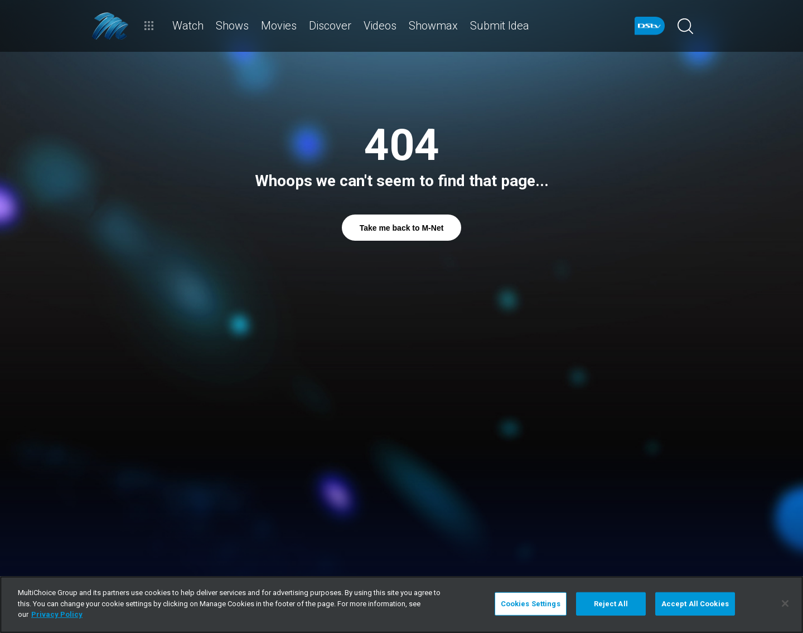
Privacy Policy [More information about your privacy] (57, 614)
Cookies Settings (530, 604)
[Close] (785, 603)
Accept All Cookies (695, 604)
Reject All (611, 604)
